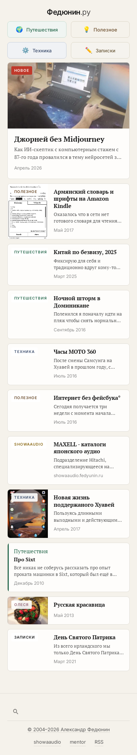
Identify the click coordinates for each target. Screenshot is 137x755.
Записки (100, 50)
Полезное (100, 29)
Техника (37, 50)
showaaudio (47, 742)
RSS (99, 742)
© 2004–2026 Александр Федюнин (68, 729)
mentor (78, 742)
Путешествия (37, 29)
